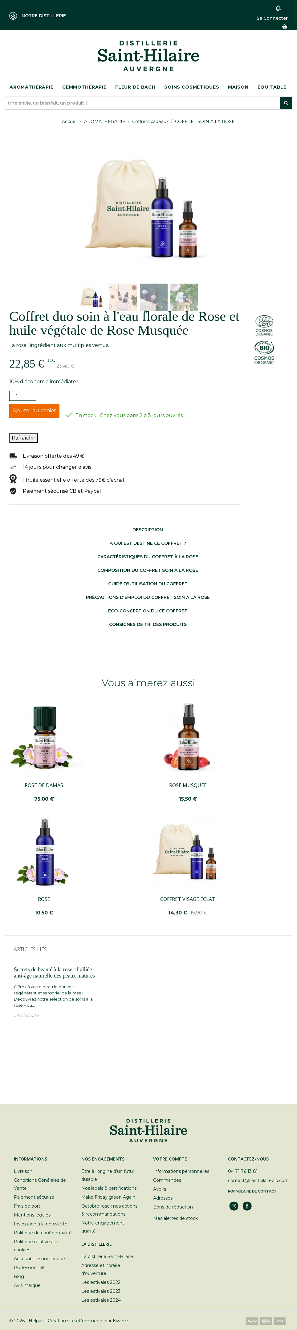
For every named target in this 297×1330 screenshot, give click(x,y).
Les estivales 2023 (100, 1291)
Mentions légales (32, 1215)
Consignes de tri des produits (148, 624)
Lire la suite (26, 1015)
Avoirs (159, 1189)
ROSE (44, 899)
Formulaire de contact (252, 1191)
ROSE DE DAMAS (44, 785)
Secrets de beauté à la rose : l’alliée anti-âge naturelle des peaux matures (54, 972)
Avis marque (27, 1285)
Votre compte (170, 1159)
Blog (19, 1276)
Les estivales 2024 (101, 1300)
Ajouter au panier (34, 410)
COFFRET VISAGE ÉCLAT (187, 899)
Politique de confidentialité (43, 1233)
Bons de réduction (173, 1207)
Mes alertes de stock (175, 1218)
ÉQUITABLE (272, 87)
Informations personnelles (181, 1171)
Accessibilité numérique (39, 1258)
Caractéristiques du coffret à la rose (147, 556)
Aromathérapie (31, 87)
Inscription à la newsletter (41, 1224)
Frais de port (27, 1206)
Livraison (23, 1171)
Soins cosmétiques (191, 87)
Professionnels (29, 1267)
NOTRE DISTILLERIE (37, 16)
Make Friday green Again (108, 1197)
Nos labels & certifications (108, 1188)
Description (147, 529)
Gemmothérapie (84, 87)
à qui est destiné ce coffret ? (148, 543)
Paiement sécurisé (34, 1197)
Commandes (167, 1180)
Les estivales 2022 (100, 1282)
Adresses (163, 1198)
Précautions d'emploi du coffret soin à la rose (148, 597)
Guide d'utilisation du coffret (148, 584)
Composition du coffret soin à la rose (147, 570)
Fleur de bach (135, 87)
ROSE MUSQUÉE (188, 785)
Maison (238, 87)
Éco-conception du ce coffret (147, 611)
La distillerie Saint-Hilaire (107, 1256)
